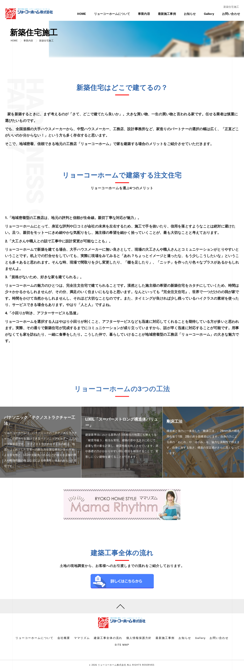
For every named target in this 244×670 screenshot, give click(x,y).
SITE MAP (122, 644)
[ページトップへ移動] (120, 606)
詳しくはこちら (122, 591)
